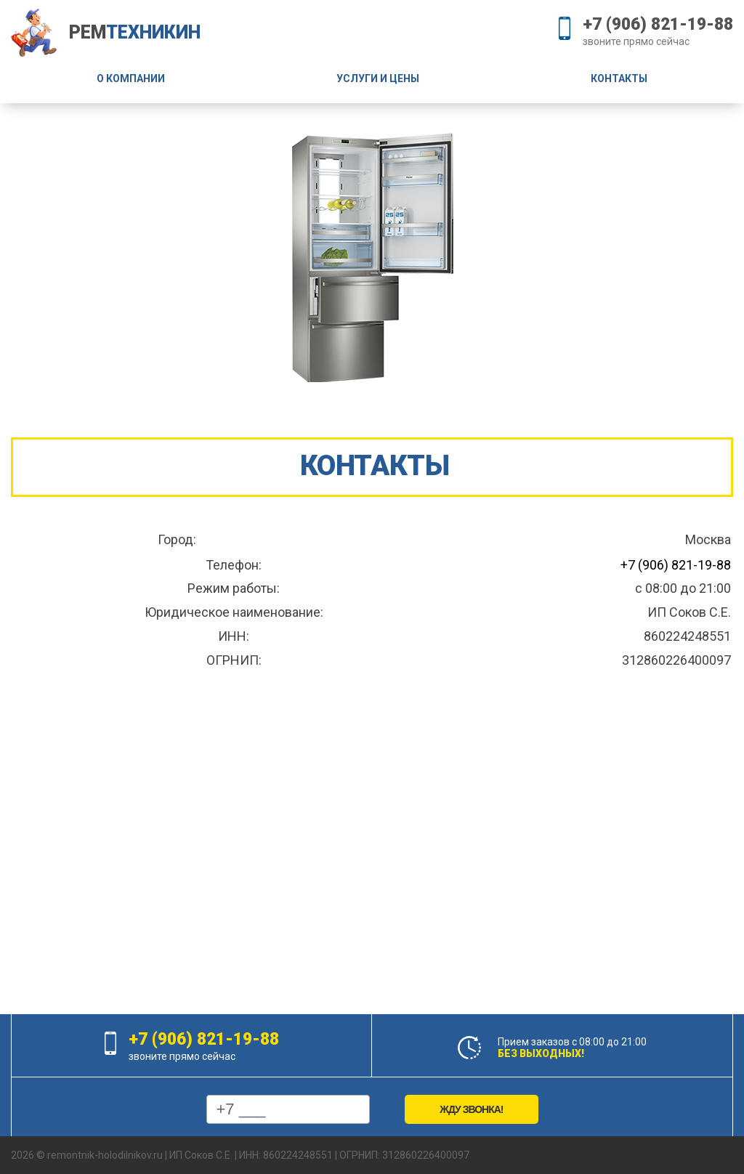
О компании (131, 78)
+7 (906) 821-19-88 (658, 24)
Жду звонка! (471, 1109)
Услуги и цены (377, 78)
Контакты (619, 78)
